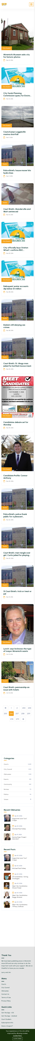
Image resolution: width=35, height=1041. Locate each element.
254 (29, 708)
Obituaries (17, 774)
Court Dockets (6, 1019)
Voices (17, 799)
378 (11, 719)
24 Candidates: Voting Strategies (20, 877)
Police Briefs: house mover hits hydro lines (17, 171)
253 (23, 708)
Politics (17, 794)
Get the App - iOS (7, 1013)
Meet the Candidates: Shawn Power (20, 887)
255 (5, 713)
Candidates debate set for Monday (15, 423)
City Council (6, 48)
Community (17, 784)
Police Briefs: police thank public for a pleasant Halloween (15, 516)
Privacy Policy (6, 1001)
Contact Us (5, 994)
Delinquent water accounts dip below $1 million (15, 287)
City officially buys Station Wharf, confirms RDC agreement (15, 250)
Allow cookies (17, 1038)
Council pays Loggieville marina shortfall (14, 133)
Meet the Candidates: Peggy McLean (20, 896)
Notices (17, 789)
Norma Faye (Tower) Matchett (19, 838)
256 (11, 713)
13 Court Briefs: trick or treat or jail (17, 592)
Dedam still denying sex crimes (14, 326)
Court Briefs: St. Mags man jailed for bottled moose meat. (17, 364)
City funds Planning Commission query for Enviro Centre (16, 95)
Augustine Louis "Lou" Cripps (19, 819)
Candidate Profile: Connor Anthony (15, 476)
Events (17, 779)
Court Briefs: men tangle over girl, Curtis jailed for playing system (16, 555)
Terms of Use (6, 997)
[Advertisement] (15, 742)
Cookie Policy (17, 1036)
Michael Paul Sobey (19, 829)
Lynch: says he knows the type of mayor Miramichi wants (17, 649)
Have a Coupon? (7, 1026)
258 (22, 713)
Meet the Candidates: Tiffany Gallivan (20, 905)
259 (28, 713)
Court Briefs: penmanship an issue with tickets (16, 688)
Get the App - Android (9, 1016)
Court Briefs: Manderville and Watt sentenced (17, 210)
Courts (5, 164)
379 (17, 719)
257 (17, 713)
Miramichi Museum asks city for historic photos (16, 55)
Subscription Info (7, 1023)
